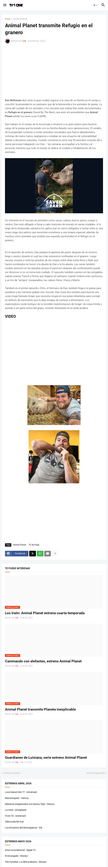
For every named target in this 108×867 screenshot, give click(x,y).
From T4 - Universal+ (15, 816)
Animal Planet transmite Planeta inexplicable (40, 709)
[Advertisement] (54, 71)
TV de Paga (34, 545)
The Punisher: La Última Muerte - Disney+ (26, 862)
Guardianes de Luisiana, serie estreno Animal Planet (46, 758)
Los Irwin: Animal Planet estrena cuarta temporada (45, 613)
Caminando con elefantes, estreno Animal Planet (43, 661)
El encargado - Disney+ (16, 856)
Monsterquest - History (17, 798)
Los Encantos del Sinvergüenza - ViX (23, 827)
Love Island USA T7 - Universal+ (21, 792)
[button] (4, 5)
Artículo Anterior (12, 773)
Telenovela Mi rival (14, 821)
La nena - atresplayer (16, 810)
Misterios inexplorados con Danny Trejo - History (29, 804)
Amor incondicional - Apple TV (20, 850)
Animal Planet (20, 19)
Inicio (7, 19)
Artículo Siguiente (95, 773)
